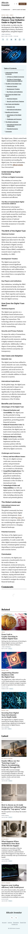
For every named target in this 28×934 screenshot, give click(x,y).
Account (4, 922)
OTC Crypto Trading (6, 758)
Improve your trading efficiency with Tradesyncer (12, 886)
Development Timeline (13, 89)
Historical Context (12, 86)
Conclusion (8, 131)
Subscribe (22, 4)
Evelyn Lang (4, 687)
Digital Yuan (4, 15)
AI (1, 802)
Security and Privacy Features (15, 101)
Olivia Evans (4, 899)
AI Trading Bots (5, 9)
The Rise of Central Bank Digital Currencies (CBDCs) (14, 80)
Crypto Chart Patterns (19, 9)
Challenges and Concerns (14, 119)
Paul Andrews (5, 727)
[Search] (16, 4)
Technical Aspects (12, 98)
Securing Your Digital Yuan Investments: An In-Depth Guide (10, 715)
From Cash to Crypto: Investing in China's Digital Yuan (9, 636)
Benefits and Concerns (11, 112)
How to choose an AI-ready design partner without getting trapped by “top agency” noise (13, 807)
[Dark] (15, 4)
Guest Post (23, 922)
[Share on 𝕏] (2, 39)
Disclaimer (16, 922)
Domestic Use (11, 107)
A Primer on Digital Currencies (15, 77)
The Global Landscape (11, 122)
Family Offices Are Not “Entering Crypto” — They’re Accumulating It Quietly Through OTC (10, 764)
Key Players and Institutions (15, 92)
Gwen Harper (5, 815)
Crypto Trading (5, 883)
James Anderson (6, 34)
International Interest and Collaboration (14, 125)
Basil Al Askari (5, 779)
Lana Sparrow (5, 859)
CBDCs (11, 15)
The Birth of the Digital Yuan (13, 83)
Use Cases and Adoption (12, 104)
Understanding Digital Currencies (11, 73)
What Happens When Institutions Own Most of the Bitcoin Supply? (10, 843)
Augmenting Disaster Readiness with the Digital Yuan (10, 674)
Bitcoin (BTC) (5, 839)
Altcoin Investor (5, 3)
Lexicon (10, 922)
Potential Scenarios (12, 129)
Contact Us (15, 924)
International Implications (14, 109)
